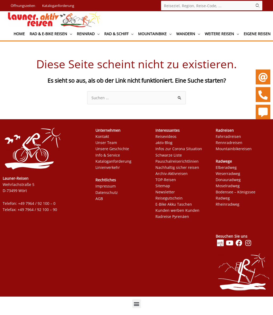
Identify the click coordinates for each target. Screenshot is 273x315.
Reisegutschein (169, 199)
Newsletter (165, 193)
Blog (163, 144)
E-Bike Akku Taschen (173, 205)
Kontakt (102, 138)
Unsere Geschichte (112, 150)
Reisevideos (166, 138)
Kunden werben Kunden (177, 211)
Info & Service (107, 156)
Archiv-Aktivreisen (171, 175)
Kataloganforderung (113, 162)
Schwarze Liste (169, 156)
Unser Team (106, 144)
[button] (136, 305)
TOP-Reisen (165, 181)
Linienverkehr (107, 169)
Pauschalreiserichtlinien (177, 162)
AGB (99, 199)
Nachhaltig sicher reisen (177, 169)
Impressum (105, 187)
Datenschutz (106, 193)
